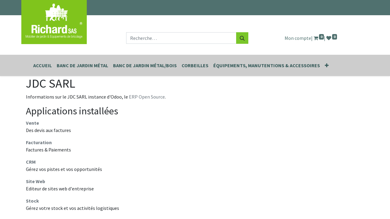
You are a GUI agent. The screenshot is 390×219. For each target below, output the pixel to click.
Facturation (39, 142)
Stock (32, 201)
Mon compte (298, 38)
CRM (31, 162)
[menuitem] (42, 65)
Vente (32, 123)
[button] (326, 65)
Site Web (35, 181)
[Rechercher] (242, 38)
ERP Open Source (147, 97)
